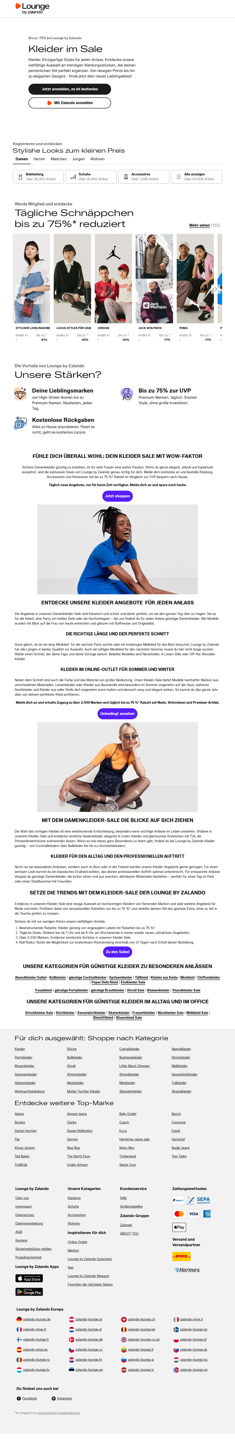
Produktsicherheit (28, 1257)
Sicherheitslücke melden (33, 1249)
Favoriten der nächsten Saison (90, 1285)
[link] (38, 177)
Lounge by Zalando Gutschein (90, 1259)
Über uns (22, 1198)
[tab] (22, 159)
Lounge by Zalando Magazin (88, 1276)
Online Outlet (77, 1242)
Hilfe (123, 1198)
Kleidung (74, 1198)
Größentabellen (131, 1207)
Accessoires (77, 1215)
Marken (73, 1251)
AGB (18, 1232)
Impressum (23, 1207)
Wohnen (74, 1224)
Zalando (126, 1225)
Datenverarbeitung (29, 1224)
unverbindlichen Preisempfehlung (58, 1413)
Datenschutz (24, 1215)
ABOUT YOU (129, 1234)
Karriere (21, 1241)
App (70, 1268)
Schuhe (73, 1207)
